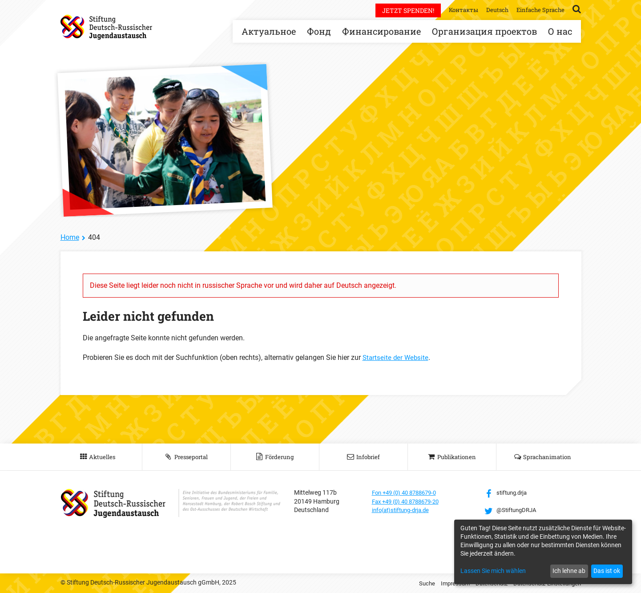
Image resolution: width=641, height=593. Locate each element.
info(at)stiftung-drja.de (403, 509)
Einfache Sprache (539, 9)
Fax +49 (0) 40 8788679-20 (409, 501)
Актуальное (269, 31)
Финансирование (381, 31)
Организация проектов (484, 31)
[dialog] (543, 552)
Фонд (319, 31)
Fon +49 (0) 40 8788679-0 (408, 492)
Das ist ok (606, 570)
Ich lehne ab (568, 570)
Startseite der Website (397, 357)
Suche (415, 583)
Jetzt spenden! (401, 10)
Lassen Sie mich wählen (493, 570)
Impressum (444, 583)
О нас (560, 31)
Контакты (458, 9)
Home (69, 237)
